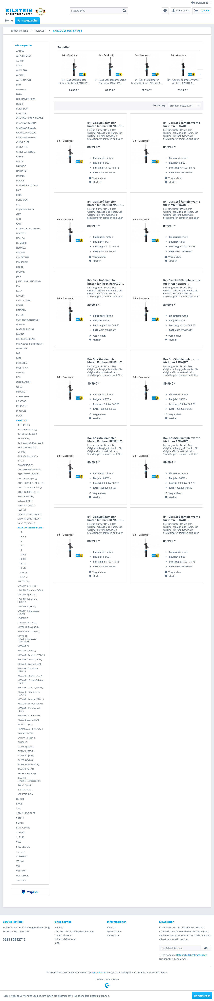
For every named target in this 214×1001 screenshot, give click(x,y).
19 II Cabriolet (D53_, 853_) (30, 442)
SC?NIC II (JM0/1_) (26, 751)
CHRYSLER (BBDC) (26, 151)
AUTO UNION (23, 79)
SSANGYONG (23, 827)
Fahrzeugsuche (23, 45)
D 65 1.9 (23, 576)
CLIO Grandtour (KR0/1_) (29, 469)
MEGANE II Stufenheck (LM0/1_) (29, 693)
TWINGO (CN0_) (25, 789)
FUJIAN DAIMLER (25, 209)
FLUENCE (22, 509)
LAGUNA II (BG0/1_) (27, 594)
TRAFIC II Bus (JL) (26, 769)
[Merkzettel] (165, 10)
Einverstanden (202, 995)
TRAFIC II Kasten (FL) (28, 773)
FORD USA (21, 199)
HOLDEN (21, 233)
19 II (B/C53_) (24, 438)
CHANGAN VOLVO (26, 132)
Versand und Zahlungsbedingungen (75, 931)
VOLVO (20, 861)
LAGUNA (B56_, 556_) (28, 585)
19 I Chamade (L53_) (27, 434)
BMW (19, 94)
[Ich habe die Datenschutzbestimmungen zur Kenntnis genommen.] (160, 955)
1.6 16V (23, 559)
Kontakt (59, 927)
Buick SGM (22, 108)
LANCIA (20, 295)
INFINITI (20, 252)
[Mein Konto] (180, 10)
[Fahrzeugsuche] (27, 20)
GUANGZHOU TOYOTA (28, 228)
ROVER (20, 798)
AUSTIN (20, 75)
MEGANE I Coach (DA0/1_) (30, 664)
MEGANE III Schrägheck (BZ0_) (29, 709)
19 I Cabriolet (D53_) (27, 429)
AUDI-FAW (21, 70)
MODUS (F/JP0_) (25, 724)
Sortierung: (159, 105)
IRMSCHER (22, 262)
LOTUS (19, 314)
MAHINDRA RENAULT (28, 319)
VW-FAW (20, 870)
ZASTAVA (21, 880)
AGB (57, 943)
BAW (18, 84)
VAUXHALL (22, 856)
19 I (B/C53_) (24, 425)
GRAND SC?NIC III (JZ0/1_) (30, 518)
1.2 (21, 532)
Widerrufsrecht (63, 935)
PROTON (21, 410)
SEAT (19, 808)
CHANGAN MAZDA (26, 123)
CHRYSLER (21, 147)
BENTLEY (21, 89)
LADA (19, 290)
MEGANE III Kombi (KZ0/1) (30, 703)
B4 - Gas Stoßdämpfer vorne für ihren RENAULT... (110, 81)
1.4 (21, 541)
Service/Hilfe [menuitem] (200, 2)
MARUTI (20, 324)
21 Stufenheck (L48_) (28, 456)
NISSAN (20, 372)
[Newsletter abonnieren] (206, 948)
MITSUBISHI (22, 362)
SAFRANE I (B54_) (26, 733)
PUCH (19, 415)
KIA (18, 286)
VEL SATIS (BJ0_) (25, 794)
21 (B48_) (22, 451)
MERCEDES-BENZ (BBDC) (29, 343)
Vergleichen (97, 178)
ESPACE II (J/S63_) (26, 496)
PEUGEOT (21, 391)
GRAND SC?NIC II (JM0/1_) (30, 514)
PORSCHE (21, 406)
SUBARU (20, 832)
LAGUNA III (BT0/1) (27, 606)
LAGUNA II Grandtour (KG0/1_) (28, 600)
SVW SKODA (23, 846)
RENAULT (21, 420)
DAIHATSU (21, 171)
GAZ (18, 214)
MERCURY (21, 348)
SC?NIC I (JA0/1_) (25, 746)
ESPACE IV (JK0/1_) (26, 505)
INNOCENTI (22, 257)
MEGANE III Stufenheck (29, 715)
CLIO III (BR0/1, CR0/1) (28, 492)
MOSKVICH (22, 367)
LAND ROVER (23, 300)
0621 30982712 (14, 939)
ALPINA (20, 60)
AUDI (19, 65)
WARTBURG (22, 875)
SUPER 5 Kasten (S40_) (28, 764)
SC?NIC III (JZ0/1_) (26, 755)
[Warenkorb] (201, 10)
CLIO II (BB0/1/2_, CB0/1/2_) (31, 483)
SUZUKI (20, 837)
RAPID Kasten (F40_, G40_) (30, 728)
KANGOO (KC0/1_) (26, 523)
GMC (18, 223)
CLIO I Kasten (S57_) (27, 478)
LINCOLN (21, 310)
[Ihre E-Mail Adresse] (180, 948)
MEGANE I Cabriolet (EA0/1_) (31, 655)
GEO (18, 218)
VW (18, 866)
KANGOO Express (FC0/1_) (30, 527)
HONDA (20, 238)
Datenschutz (114, 931)
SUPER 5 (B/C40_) (26, 760)
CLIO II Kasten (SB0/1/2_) (30, 487)
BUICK (19, 103)
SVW (18, 842)
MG (18, 353)
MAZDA (20, 334)
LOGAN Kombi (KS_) (27, 622)
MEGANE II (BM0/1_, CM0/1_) (31, 675)
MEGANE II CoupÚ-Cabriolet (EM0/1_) (31, 681)
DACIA (19, 161)
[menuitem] (99, 10)
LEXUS (19, 305)
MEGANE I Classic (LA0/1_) (30, 659)
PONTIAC (21, 401)
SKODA (20, 818)
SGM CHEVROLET (25, 813)
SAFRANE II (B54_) (26, 737)
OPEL (19, 386)
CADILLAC (21, 113)
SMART (20, 822)
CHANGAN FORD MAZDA (29, 118)
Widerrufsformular (65, 939)
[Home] (9, 20)
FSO (18, 204)
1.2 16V (23, 554)
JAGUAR (20, 271)
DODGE (20, 180)
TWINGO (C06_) (25, 785)
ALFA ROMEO (23, 55)
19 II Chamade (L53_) (28, 447)
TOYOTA (20, 851)
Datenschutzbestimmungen (191, 955)
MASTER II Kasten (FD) (28, 631)
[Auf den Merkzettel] (95, 182)
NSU (18, 377)
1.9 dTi (23, 567)
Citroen (20, 156)
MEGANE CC (23, 646)
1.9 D (22, 545)
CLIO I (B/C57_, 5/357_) (28, 474)
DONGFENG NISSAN (27, 185)
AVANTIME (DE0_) (26, 465)
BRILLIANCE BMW (25, 99)
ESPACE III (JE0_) (25, 501)
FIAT (18, 190)
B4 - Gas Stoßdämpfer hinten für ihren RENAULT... (74, 81)
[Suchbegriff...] (99, 10)
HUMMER (21, 242)
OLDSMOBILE (23, 382)
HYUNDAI (21, 247)
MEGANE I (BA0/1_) (27, 650)
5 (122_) (21, 460)
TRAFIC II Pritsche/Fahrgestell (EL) (29, 779)
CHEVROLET (22, 142)
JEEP (18, 276)
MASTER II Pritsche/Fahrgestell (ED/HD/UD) (27, 639)
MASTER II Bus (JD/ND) (28, 627)
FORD (19, 194)
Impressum (113, 935)
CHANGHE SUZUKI (26, 137)
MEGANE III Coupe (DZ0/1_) (31, 699)
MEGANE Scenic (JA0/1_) (29, 719)
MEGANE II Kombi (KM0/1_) (30, 687)
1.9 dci (22, 563)
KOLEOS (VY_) (24, 581)
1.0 (21, 550)
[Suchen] (124, 10)
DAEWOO (21, 166)
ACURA (20, 51)
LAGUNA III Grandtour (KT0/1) (28, 612)
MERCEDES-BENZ (25, 338)
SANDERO (22, 742)
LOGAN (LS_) (23, 618)
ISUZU (19, 266)
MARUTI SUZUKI (25, 329)
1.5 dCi (23, 536)
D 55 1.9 (23, 572)
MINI (18, 358)
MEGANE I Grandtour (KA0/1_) (28, 670)
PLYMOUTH (22, 396)
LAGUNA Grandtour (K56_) (30, 590)
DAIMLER (21, 175)
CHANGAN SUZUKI (26, 127)
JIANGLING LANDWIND (28, 281)
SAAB (19, 803)
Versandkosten (99, 972)
